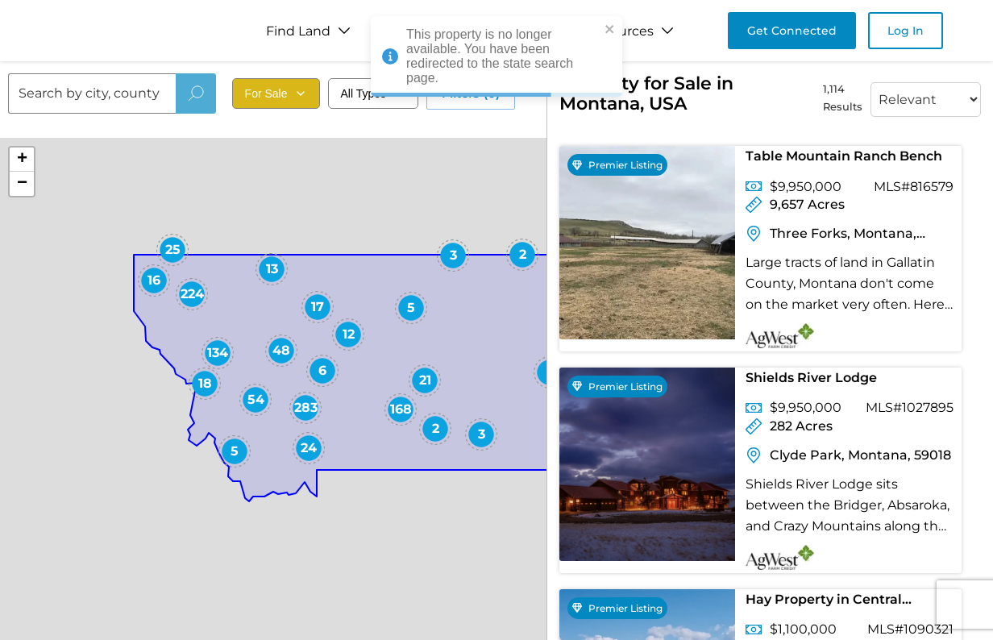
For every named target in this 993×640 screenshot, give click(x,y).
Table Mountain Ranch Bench (844, 156)
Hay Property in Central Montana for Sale (824, 602)
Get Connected (792, 30)
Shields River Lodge (811, 377)
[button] (522, 255)
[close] (610, 30)
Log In (905, 30)
